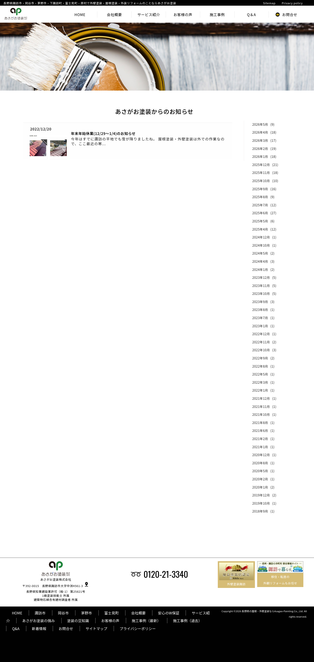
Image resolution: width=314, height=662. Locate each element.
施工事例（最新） (146, 620)
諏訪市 (40, 613)
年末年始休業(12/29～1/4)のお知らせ (103, 133)
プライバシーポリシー (138, 628)
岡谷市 (63, 613)
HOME (17, 613)
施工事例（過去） (187, 620)
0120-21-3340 (166, 574)
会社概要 (138, 613)
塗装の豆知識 (78, 620)
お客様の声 (110, 620)
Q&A (15, 628)
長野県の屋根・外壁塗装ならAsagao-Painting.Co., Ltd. (272, 611)
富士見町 (111, 613)
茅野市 (86, 613)
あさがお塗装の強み (38, 620)
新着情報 (39, 628)
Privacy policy (292, 3)
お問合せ (66, 628)
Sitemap (269, 3)
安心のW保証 (168, 613)
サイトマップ (96, 628)
